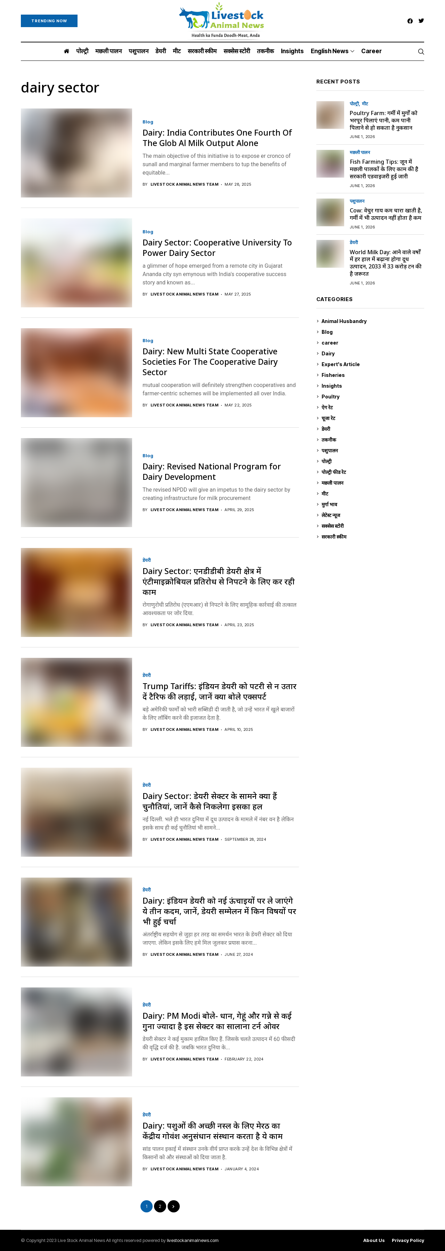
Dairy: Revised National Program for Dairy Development (212, 471)
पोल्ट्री (354, 103)
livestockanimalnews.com (193, 1240)
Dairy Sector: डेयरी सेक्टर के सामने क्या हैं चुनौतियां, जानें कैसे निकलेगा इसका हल (210, 801)
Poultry (373, 397)
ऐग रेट (373, 407)
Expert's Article (373, 364)
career (373, 343)
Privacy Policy (408, 1240)
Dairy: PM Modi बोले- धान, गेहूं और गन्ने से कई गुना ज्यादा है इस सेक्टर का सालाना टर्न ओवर (217, 1021)
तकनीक (373, 440)
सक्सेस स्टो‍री (373, 526)
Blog (148, 121)
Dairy (373, 353)
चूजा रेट (373, 418)
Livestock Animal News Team (184, 184)
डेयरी (147, 560)
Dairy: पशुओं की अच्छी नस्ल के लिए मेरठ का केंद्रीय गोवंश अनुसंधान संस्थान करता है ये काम (213, 1130)
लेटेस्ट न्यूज (373, 515)
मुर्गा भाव (373, 504)
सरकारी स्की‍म (373, 537)
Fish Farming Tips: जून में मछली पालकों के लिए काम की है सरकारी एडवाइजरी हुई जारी (384, 169)
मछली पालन (360, 152)
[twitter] (421, 21)
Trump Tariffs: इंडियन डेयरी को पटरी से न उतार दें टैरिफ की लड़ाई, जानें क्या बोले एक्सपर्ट (220, 691)
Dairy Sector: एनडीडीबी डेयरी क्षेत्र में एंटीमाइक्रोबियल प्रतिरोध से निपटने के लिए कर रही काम (219, 581)
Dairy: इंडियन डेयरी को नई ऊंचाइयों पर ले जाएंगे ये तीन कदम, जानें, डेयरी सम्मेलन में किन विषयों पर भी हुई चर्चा (219, 911)
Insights (373, 386)
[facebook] (410, 21)
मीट (365, 103)
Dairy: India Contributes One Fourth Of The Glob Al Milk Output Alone (217, 137)
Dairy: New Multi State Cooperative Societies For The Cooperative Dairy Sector (210, 362)
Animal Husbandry (373, 321)
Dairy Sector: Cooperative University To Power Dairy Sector (217, 247)
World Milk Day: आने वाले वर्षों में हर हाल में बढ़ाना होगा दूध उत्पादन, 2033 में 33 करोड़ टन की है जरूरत (385, 262)
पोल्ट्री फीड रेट (373, 472)
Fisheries (373, 375)
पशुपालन (357, 201)
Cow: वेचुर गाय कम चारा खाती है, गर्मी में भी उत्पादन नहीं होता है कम (386, 214)
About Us (374, 1240)
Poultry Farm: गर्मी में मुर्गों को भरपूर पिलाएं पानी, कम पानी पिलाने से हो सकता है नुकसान (384, 120)
